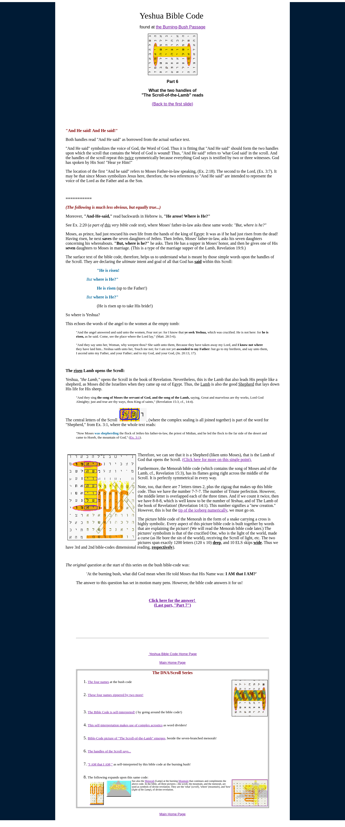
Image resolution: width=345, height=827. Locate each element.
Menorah (149, 781)
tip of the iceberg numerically (202, 510)
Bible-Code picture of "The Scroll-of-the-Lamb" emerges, (127, 738)
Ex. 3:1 (135, 437)
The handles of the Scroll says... (109, 751)
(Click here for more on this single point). (217, 459)
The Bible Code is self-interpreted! (111, 712)
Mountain (183, 781)
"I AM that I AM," (100, 764)
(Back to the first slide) (172, 104)
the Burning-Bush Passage (180, 27)
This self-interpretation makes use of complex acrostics (125, 725)
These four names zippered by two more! (115, 695)
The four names (98, 682)
